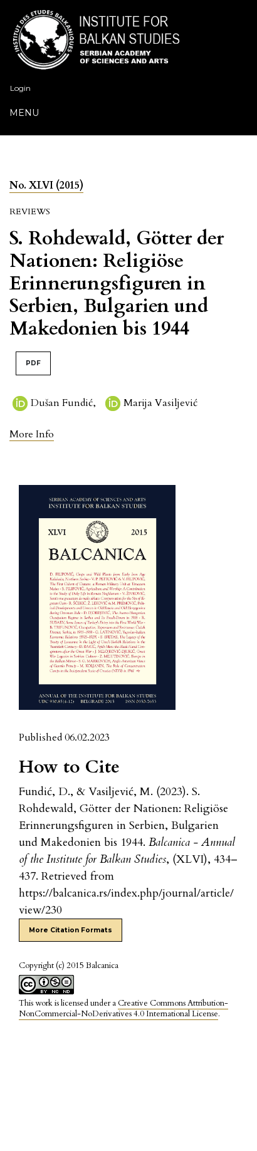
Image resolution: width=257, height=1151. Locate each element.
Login (20, 88)
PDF (33, 363)
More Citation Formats (70, 930)
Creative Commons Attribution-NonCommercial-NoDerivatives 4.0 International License (123, 1008)
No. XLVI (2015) (46, 185)
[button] (31, 434)
